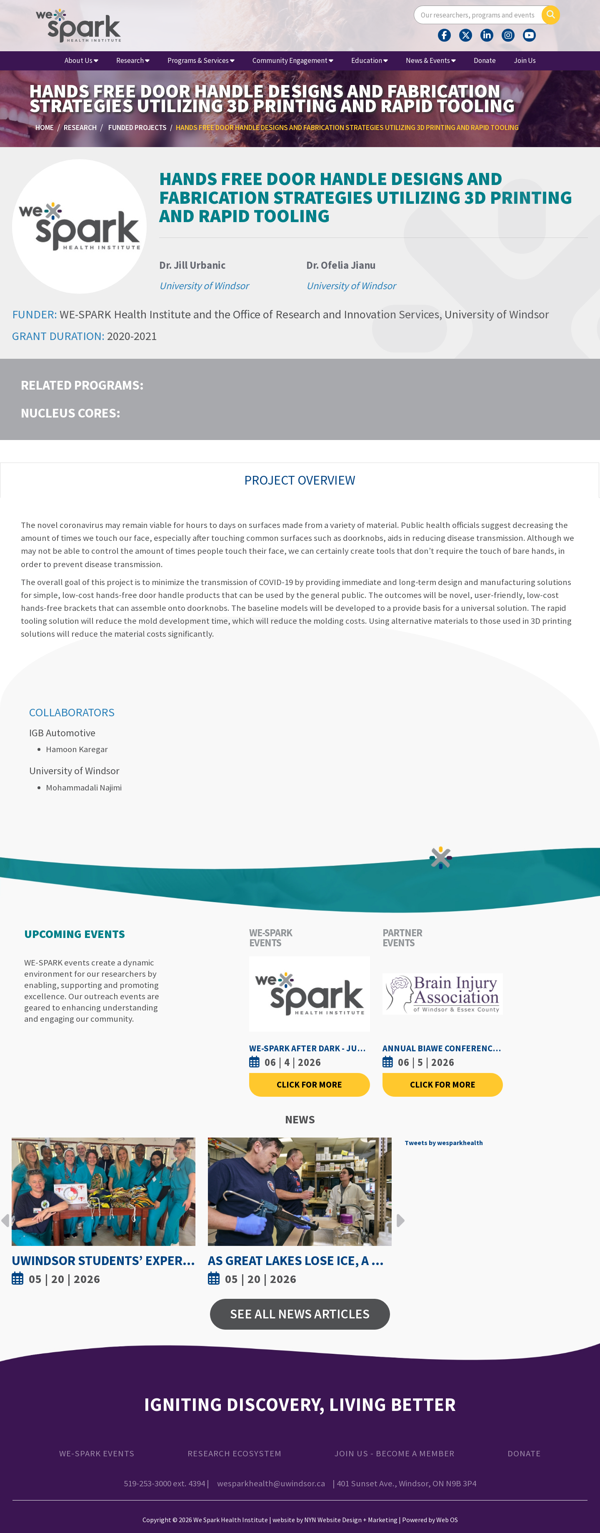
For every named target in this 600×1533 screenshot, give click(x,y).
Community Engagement (292, 60)
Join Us (525, 60)
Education (369, 60)
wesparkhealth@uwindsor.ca (271, 1483)
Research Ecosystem (235, 1453)
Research (133, 60)
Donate (485, 60)
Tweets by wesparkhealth (444, 1142)
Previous (5, 1214)
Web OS (447, 1519)
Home (44, 127)
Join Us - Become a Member (395, 1453)
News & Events (431, 60)
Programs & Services (201, 60)
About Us (81, 60)
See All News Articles (300, 1313)
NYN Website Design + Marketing (351, 1519)
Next (398, 1214)
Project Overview (299, 480)
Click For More (309, 1084)
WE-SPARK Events (97, 1453)
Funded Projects (137, 127)
